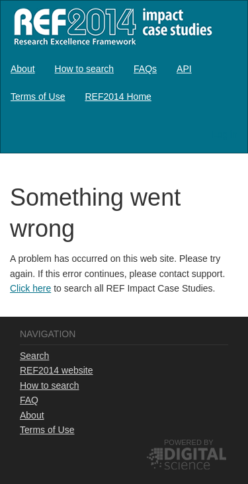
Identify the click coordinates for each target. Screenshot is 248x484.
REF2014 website (56, 370)
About (23, 68)
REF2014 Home (118, 96)
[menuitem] (23, 69)
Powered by (189, 442)
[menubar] (124, 82)
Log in (224, 134)
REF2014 (110, 26)
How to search (84, 68)
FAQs (145, 68)
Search (34, 355)
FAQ (29, 400)
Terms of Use (38, 96)
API (184, 68)
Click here (30, 288)
